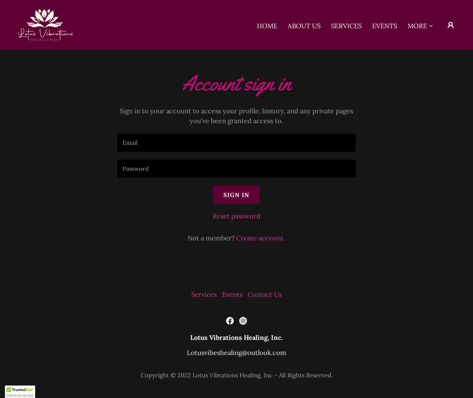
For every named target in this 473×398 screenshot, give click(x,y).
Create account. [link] (260, 238)
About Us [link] (304, 26)
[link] (45, 24)
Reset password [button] (236, 216)
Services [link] (346, 26)
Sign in (236, 195)
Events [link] (384, 26)
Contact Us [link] (265, 294)
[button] (421, 26)
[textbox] (236, 143)
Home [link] (267, 26)
